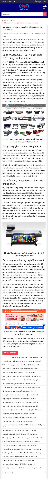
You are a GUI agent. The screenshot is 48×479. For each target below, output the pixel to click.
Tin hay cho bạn (10, 353)
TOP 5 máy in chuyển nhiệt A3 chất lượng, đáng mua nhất (20, 406)
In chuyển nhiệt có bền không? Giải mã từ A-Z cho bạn (19, 430)
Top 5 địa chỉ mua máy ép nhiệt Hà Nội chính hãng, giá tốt (20, 445)
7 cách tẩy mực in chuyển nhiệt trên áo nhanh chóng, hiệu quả (21, 468)
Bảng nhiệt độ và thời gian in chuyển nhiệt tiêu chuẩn (18, 413)
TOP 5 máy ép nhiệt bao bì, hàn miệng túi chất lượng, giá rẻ (20, 380)
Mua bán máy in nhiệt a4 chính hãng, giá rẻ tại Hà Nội (19, 417)
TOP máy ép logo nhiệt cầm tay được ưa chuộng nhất (19, 372)
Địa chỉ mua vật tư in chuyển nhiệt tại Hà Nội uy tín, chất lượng (21, 410)
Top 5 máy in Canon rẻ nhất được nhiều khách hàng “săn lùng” (21, 453)
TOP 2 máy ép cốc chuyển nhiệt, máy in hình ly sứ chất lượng (21, 376)
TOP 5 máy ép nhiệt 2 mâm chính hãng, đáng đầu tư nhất (20, 369)
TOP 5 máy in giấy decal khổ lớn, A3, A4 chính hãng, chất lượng (22, 365)
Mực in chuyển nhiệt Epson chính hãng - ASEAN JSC (18, 464)
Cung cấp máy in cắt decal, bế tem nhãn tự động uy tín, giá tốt (21, 361)
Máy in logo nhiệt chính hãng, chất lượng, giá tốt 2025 (19, 398)
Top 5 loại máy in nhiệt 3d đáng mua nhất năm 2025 (18, 421)
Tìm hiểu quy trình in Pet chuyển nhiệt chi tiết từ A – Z (19, 391)
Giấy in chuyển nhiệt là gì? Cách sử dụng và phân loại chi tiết (21, 441)
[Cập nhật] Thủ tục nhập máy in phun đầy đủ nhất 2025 (19, 456)
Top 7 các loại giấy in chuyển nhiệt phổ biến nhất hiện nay (20, 434)
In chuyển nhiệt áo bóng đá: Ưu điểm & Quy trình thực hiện (20, 395)
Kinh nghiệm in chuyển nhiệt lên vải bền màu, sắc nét (18, 383)
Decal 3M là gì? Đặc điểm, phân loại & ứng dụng (27, 357)
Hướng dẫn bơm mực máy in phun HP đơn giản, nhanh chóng (21, 449)
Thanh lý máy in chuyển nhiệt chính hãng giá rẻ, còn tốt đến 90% (22, 438)
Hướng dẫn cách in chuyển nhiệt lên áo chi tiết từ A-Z (18, 460)
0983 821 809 (11, 1)
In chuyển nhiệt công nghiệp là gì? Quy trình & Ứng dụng (20, 402)
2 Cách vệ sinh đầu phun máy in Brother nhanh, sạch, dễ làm (21, 387)
